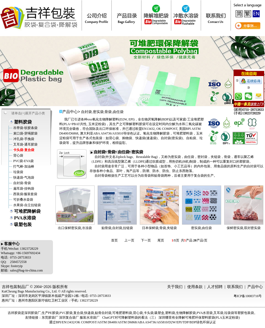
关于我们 (175, 287)
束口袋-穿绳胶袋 (25, 133)
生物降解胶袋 (186, 313)
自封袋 (106, 313)
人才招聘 (215, 287)
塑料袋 (170, 313)
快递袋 (89, 313)
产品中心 (255, 287)
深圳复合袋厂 (69, 317)
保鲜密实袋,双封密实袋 (244, 228)
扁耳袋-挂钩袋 (23, 188)
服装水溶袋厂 (90, 317)
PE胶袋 (53, 313)
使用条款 (195, 287)
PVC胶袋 (66, 313)
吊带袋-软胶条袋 (25, 128)
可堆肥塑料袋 (122, 313)
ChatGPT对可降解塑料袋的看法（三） (129, 317)
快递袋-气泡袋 (23, 177)
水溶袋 (208, 313)
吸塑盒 (159, 313)
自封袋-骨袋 (21, 183)
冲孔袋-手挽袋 (23, 139)
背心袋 (17, 155)
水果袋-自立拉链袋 (26, 205)
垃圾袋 (17, 172)
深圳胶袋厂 (32, 313)
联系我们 (235, 287)
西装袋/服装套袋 (24, 194)
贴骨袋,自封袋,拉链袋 (117, 228)
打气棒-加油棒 (23, 166)
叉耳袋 (218, 313)
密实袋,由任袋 (201, 228)
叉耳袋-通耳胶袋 (25, 144)
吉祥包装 (9, 287)
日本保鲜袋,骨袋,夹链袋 (159, 228)
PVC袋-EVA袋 (23, 161)
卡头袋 (149, 313)
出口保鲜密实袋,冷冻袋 (75, 228)
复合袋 (78, 313)
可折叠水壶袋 (22, 199)
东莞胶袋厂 (50, 317)
